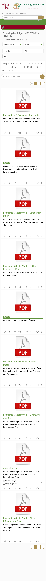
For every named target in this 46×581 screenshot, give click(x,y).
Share (5, 13)
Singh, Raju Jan (11, 484)
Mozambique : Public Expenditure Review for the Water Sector (22, 274)
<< (32, 83)
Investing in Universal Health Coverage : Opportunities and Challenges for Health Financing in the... (20, 169)
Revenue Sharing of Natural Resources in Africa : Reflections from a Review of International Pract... (21, 424)
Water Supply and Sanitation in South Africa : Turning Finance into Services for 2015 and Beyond (22, 527)
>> (43, 83)
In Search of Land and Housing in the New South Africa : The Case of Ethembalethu (21, 120)
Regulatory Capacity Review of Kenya (19, 320)
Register (13, 13)
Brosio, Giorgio (10, 481)
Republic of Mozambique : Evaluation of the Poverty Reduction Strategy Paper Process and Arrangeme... (22, 371)
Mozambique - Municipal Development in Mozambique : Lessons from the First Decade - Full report (23, 222)
